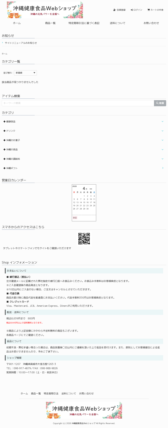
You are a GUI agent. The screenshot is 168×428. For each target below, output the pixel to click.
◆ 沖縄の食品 (10, 149)
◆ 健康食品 (9, 121)
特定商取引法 (51, 393)
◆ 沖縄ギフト (10, 168)
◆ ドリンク (9, 130)
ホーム (17, 23)
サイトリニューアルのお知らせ (21, 43)
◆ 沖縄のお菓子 (11, 140)
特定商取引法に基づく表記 (84, 23)
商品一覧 (50, 23)
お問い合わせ (151, 23)
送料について (117, 23)
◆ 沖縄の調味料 (11, 158)
